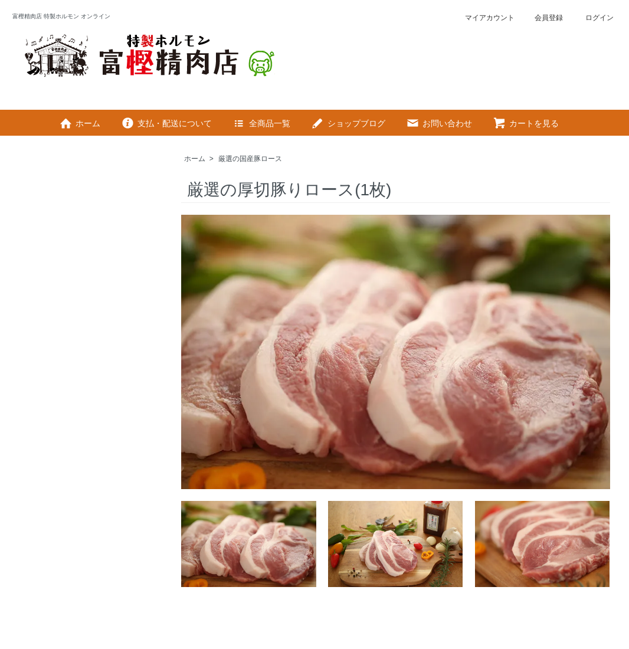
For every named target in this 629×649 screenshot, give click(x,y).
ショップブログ (347, 123)
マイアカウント (484, 18)
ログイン (592, 18)
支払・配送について (166, 123)
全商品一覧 (261, 123)
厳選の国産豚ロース (250, 159)
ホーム (79, 123)
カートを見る (525, 123)
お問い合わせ (438, 123)
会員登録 (542, 18)
